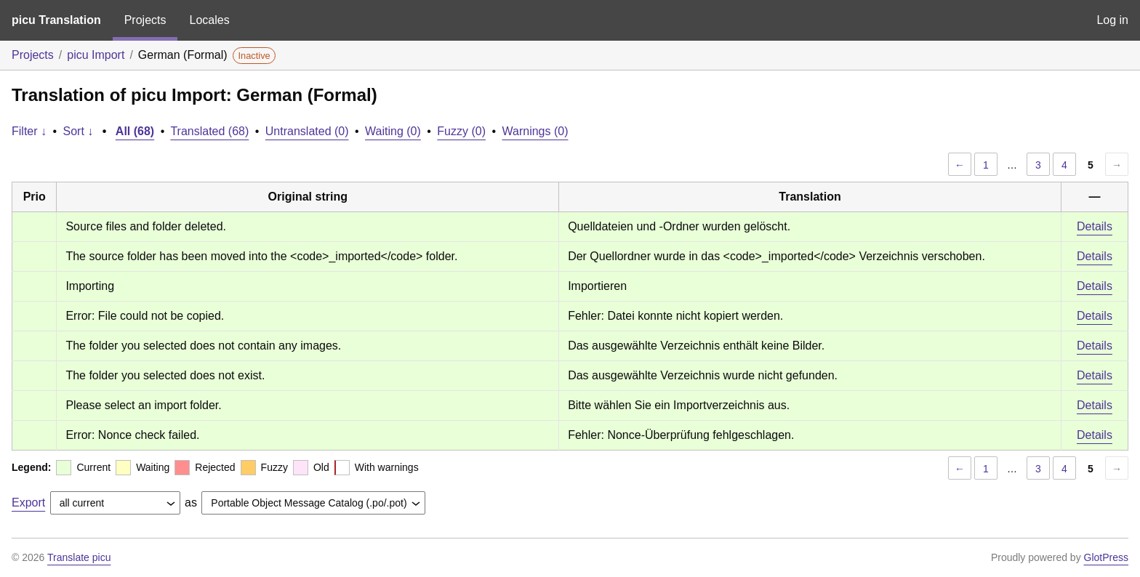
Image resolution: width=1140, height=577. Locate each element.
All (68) (135, 131)
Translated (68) (209, 131)
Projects (145, 20)
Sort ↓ (78, 131)
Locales (209, 20)
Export (28, 502)
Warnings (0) (535, 131)
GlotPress (1106, 557)
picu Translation (56, 20)
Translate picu (79, 557)
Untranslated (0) (307, 131)
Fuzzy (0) (461, 131)
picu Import (95, 55)
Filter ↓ (29, 131)
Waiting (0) (393, 131)
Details (1094, 226)
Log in (1112, 20)
